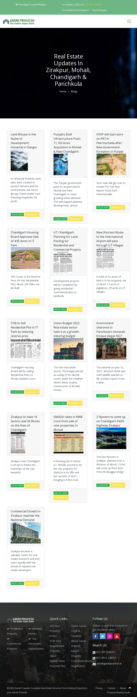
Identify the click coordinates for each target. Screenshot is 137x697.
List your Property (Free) (55, 631)
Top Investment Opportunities (36, 643)
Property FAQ (57, 666)
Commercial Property (14, 643)
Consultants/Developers (75, 10)
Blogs (74, 91)
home (63, 91)
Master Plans (57, 661)
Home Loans (78, 626)
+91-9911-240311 (93, 4)
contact (111, 688)
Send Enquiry (99, 10)
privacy (99, 688)
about (123, 688)
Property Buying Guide (118, 692)
